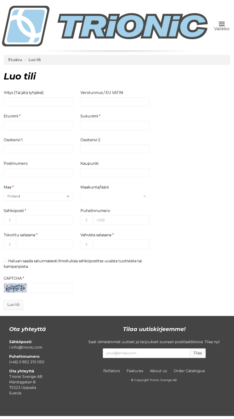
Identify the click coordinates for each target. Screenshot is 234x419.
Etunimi (11, 117)
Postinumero (16, 165)
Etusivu (15, 60)
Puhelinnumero (95, 214)
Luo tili (13, 307)
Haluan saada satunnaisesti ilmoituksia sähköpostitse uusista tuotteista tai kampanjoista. (73, 267)
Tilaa (197, 356)
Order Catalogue (189, 374)
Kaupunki (89, 165)
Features (135, 374)
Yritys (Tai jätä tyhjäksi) (24, 92)
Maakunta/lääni (94, 189)
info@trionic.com (25, 350)
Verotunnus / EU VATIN (101, 92)
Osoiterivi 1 (13, 141)
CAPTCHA (13, 281)
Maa (7, 189)
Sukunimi (89, 117)
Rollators (111, 374)
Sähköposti (14, 214)
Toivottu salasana (19, 238)
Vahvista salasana (95, 238)
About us (158, 374)
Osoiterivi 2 (90, 141)
